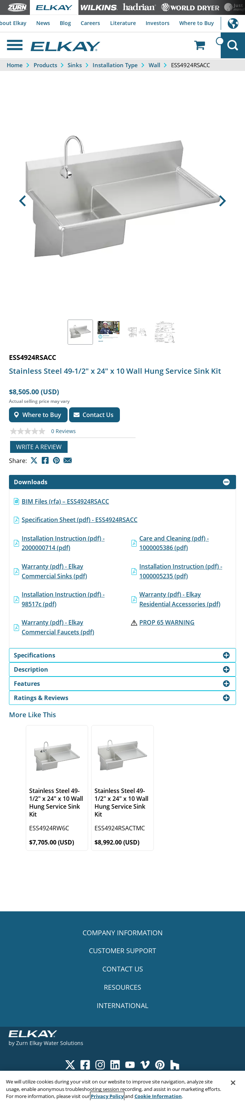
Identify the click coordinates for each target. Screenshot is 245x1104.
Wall (154, 65)
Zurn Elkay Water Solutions (49, 1043)
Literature (123, 23)
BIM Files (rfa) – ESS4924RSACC (65, 501)
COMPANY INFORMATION (123, 932)
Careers (90, 23)
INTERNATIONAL (122, 1005)
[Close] (233, 1083)
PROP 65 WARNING (167, 622)
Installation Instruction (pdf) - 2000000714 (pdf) (63, 543)
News (43, 23)
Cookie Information (158, 1096)
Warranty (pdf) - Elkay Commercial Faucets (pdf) (58, 627)
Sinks (75, 65)
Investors (158, 23)
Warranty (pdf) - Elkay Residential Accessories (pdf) (179, 599)
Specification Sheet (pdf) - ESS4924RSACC (79, 520)
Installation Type (115, 65)
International (233, 23)
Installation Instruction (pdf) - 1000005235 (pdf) (180, 571)
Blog (65, 23)
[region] (122, 1087)
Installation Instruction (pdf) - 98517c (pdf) (63, 599)
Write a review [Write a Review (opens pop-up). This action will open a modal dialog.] (39, 447)
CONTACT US (122, 969)
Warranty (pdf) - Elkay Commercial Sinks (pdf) (54, 571)
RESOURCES (122, 987)
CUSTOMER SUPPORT (122, 950)
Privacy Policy (107, 1096)
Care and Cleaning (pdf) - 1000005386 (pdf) (174, 543)
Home (15, 65)
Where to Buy (196, 23)
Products (45, 65)
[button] (22, 201)
